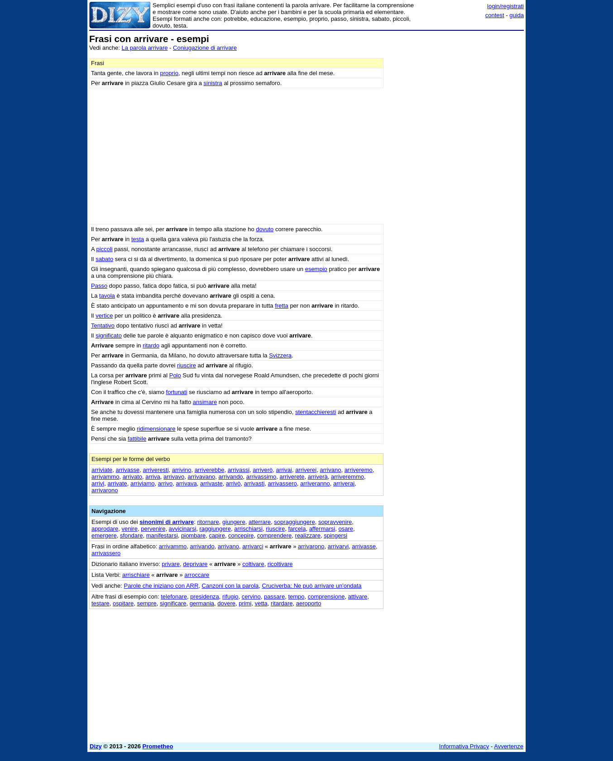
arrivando (230, 476)
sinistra (213, 83)
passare (274, 596)
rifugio (230, 596)
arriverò (263, 469)
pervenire (153, 528)
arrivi (97, 483)
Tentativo (103, 325)
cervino (251, 596)
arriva (152, 476)
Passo (99, 285)
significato (109, 335)
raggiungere (215, 528)
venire (130, 528)
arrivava (186, 483)
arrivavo (173, 476)
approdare (104, 528)
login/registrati (505, 6)
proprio (169, 73)
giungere (233, 521)
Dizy (96, 746)
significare (173, 603)
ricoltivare (280, 564)
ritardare (281, 603)
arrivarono (104, 490)
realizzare (308, 535)
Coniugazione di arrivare (205, 47)
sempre (146, 603)
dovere (226, 603)
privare (171, 564)
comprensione (326, 596)
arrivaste (211, 483)
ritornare (208, 521)
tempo (296, 596)
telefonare (174, 596)
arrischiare (136, 574)
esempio (316, 269)
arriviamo (142, 483)
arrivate (117, 483)
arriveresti (155, 469)
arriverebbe (210, 469)
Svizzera (280, 355)
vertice (104, 315)
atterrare (260, 521)
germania (202, 603)
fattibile (137, 438)
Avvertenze (508, 746)
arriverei (305, 469)
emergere (104, 535)
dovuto (264, 229)
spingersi (335, 535)
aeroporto (308, 603)
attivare (358, 596)
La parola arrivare (145, 47)
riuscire (186, 365)
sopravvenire (335, 521)
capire (217, 535)
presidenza (204, 596)
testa (137, 239)
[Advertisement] (456, 169)
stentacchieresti (315, 412)
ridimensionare (156, 428)
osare (345, 528)
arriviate (101, 469)
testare (100, 603)
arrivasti (254, 483)
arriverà (318, 476)
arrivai (284, 469)
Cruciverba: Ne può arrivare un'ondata (312, 585)
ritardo (151, 345)
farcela (297, 528)
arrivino (182, 469)
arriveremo (359, 469)
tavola (107, 295)
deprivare (195, 564)
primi (245, 603)
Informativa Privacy (464, 746)
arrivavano (201, 476)
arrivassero (282, 483)
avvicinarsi (182, 528)
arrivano (330, 469)
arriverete (292, 476)
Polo (175, 375)
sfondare (131, 535)
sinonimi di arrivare (166, 521)
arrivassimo (261, 476)
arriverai (343, 483)
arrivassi (238, 469)
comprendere (274, 535)
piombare (193, 535)
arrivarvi (338, 546)
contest (494, 15)
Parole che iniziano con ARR (161, 585)
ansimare (205, 402)
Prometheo (158, 746)
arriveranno (315, 483)
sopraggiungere (294, 521)
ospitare (123, 603)
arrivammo (105, 476)
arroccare (196, 574)
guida (516, 15)
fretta (281, 305)
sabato (104, 259)
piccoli (104, 249)
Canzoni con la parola (230, 585)
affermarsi (322, 528)
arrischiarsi (248, 528)
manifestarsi (162, 535)
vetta (261, 603)
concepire (241, 535)
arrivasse (127, 469)
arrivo (165, 483)
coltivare (253, 564)
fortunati (176, 392)
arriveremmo (347, 476)
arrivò (233, 483)
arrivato (132, 476)
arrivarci (252, 546)
